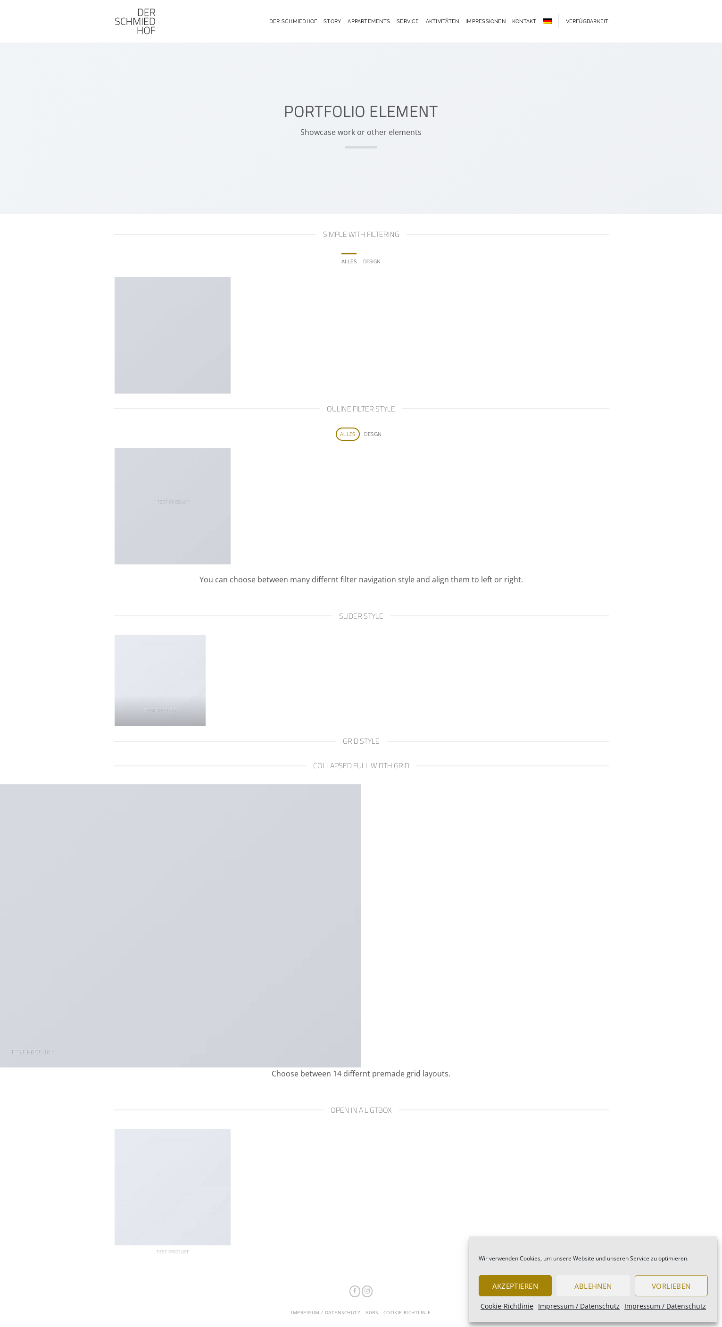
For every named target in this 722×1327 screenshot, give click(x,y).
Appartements (369, 21)
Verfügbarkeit (587, 21)
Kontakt (524, 21)
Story (332, 21)
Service (408, 21)
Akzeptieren (515, 1286)
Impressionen (485, 21)
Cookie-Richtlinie (507, 1306)
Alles (349, 261)
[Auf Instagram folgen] (367, 1291)
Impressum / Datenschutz (579, 1306)
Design (372, 261)
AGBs (371, 1313)
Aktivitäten (442, 21)
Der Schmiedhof (293, 21)
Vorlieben (671, 1286)
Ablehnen (593, 1286)
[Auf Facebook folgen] (354, 1291)
